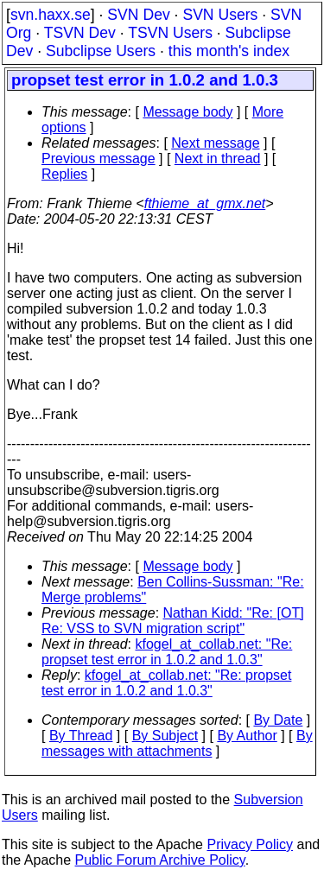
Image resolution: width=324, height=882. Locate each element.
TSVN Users (170, 32)
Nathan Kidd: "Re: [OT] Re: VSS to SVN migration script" (172, 621)
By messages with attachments (177, 743)
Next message (215, 143)
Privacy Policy (249, 844)
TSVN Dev (80, 32)
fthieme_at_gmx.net (205, 203)
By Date (277, 720)
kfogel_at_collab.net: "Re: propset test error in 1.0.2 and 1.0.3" (166, 652)
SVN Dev (138, 14)
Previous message (98, 158)
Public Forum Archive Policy (160, 860)
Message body (187, 112)
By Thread (81, 735)
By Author (246, 735)
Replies (64, 174)
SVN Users (219, 14)
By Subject (165, 735)
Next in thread (218, 158)
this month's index (228, 51)
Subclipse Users (101, 51)
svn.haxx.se (50, 14)
